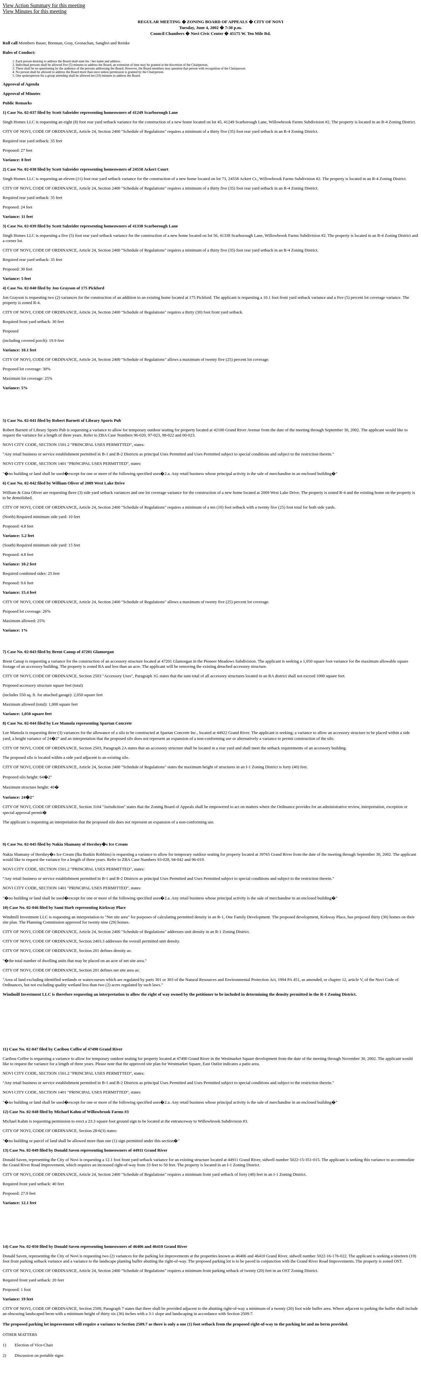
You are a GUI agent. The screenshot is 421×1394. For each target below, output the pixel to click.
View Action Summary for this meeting (44, 5)
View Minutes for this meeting (34, 11)
